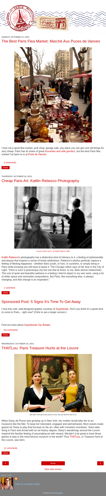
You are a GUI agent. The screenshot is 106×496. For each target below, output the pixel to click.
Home (52, 463)
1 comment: (9, 288)
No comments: (11, 330)
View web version (53, 469)
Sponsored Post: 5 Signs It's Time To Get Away (41, 302)
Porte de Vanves (37, 154)
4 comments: (10, 162)
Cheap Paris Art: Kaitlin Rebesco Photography (40, 181)
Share (5, 168)
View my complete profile (27, 484)
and (58, 151)
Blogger (59, 493)
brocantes (50, 151)
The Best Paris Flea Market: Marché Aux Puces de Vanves (51, 41)
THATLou (75, 436)
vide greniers (68, 151)
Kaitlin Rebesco (10, 257)
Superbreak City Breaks (37, 325)
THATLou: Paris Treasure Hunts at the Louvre (40, 348)
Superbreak (62, 309)
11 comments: (11, 448)
